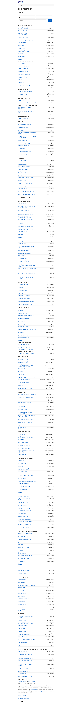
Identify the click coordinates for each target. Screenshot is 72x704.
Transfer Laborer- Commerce (23, 252)
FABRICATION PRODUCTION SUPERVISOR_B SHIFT (27, 481)
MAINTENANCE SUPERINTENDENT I (24, 399)
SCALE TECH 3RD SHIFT (22, 203)
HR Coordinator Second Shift (23, 330)
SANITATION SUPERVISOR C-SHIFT (24, 166)
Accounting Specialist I (22, 56)
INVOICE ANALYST (21, 652)
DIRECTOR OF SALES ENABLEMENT (24, 114)
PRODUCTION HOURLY (22, 243)
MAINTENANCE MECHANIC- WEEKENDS (25, 217)
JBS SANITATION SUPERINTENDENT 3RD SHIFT (26, 639)
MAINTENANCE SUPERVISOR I (23, 407)
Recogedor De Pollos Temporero (23, 382)
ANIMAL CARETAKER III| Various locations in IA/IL (26, 377)
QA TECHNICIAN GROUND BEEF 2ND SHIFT (25, 533)
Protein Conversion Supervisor (23, 515)
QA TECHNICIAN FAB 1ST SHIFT (23, 534)
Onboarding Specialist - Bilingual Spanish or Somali (27, 329)
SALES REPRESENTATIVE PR (23, 599)
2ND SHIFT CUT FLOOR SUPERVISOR (24, 487)
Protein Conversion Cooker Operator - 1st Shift (26, 244)
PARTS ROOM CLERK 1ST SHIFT (23, 66)
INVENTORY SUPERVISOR (22, 651)
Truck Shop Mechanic (22, 406)
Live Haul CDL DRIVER (22, 146)
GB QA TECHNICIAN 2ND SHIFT (23, 536)
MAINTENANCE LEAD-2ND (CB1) (23, 210)
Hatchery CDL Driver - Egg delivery (24, 122)
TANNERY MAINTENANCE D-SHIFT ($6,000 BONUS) (27, 208)
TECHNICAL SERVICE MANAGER (23, 483)
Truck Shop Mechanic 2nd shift (23, 249)
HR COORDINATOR (21, 321)
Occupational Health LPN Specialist (24, 445)
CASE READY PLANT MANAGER (23, 469)
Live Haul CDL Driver (21, 142)
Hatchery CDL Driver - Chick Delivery (24, 124)
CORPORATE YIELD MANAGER (23, 110)
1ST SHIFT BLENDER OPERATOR (23, 489)
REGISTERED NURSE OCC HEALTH (24, 455)
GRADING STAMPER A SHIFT (23, 255)
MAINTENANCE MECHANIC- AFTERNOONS (25, 219)
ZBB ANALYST (20, 79)
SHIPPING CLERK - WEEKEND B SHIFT (24, 85)
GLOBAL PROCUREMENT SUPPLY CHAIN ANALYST (26, 667)
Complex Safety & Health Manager (24, 178)
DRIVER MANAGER (21, 466)
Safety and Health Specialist (23, 169)
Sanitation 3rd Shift (21, 292)
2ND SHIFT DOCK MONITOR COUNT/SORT (25, 91)
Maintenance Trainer (21, 417)
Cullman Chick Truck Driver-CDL (23, 145)
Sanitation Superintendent (22, 633)
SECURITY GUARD (21, 100)
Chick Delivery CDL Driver (22, 153)
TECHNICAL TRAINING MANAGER (24, 309)
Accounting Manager (21, 46)
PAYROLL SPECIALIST (21, 320)
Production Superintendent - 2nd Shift (24, 476)
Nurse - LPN (20, 447)
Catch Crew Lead (21, 374)
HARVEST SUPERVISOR (22, 461)
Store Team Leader (21, 607)
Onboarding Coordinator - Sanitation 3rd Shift (26, 301)
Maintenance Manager (22, 400)
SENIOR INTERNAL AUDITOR (23, 54)
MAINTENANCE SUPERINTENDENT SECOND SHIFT (27, 394)
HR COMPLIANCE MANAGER (23, 338)
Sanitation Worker (21, 614)
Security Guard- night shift (22, 188)
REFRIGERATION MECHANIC (23, 216)
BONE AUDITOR (21, 526)
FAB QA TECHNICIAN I (22, 561)
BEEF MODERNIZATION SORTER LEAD (24, 545)
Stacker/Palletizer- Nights (22, 258)
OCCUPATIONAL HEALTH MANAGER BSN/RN (26, 191)
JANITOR (19, 303)
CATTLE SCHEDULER (21, 674)
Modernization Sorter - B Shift (23, 556)
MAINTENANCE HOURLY (22, 232)
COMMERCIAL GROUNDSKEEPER (23, 167)
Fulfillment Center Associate (23, 198)
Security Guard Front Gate (22, 65)
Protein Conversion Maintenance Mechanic (25, 214)
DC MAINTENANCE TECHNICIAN (23, 496)
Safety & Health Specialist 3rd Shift (24, 440)
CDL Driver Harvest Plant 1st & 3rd (24, 149)
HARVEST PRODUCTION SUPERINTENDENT (25, 484)
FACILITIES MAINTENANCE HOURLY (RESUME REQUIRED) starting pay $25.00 (26, 221)
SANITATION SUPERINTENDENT (24, 622)
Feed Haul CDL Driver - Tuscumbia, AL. (24, 139)
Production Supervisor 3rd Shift (23, 522)
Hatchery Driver (21, 129)
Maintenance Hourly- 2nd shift (23, 411)
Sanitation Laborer (21, 296)
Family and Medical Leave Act (22, 695)
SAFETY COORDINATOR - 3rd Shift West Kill (25, 185)
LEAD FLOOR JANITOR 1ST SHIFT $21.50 (25, 304)
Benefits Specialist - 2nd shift (23, 335)
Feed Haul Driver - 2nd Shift (23, 154)
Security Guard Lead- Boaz (22, 436)
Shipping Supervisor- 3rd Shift (23, 502)
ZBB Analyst (20, 39)
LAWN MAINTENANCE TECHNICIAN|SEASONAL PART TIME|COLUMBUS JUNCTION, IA (26, 366)
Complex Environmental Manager (24, 175)
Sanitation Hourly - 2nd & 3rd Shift (24, 295)
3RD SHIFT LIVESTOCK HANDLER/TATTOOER (26, 93)
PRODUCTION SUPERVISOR (23, 491)
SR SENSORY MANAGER (22, 573)
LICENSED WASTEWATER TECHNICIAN (24, 510)
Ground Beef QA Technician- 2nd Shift (24, 539)
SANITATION (20, 287)
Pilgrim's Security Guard (22, 454)
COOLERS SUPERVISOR (22, 464)
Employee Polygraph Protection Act (22, 693)
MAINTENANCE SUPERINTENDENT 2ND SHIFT (26, 419)
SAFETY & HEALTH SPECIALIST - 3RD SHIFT (25, 183)
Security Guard (20, 171)
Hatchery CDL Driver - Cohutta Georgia (25, 130)
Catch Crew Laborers (21, 373)
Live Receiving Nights (21, 256)
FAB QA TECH (20, 550)
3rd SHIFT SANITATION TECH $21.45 (24, 299)
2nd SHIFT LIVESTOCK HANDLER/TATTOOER (26, 96)
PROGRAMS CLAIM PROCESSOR (23, 35)
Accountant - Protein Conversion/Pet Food (25, 40)
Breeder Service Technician (22, 369)
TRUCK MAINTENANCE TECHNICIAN (24, 231)
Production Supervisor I (22, 460)
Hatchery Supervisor (21, 368)
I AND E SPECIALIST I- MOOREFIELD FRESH (25, 397)
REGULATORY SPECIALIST (22, 571)
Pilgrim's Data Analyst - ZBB (23, 28)
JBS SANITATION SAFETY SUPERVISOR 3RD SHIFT (26, 194)
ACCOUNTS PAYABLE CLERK (23, 37)
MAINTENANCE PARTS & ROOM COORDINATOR (26, 424)
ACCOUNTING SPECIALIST (22, 30)
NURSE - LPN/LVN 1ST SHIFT (23, 439)
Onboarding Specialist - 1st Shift (23, 337)
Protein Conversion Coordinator (23, 504)
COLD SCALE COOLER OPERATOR (23, 527)
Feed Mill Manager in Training (23, 359)
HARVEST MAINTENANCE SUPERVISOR (25, 422)
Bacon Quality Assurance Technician (24, 524)
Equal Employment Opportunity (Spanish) (23, 698)
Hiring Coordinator (21, 312)
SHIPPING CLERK (21, 82)
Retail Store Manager (21, 587)
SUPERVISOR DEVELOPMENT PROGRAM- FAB (26, 353)
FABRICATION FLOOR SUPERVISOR (24, 500)
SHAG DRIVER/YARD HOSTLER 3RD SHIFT (25, 511)
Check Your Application (22, 681)
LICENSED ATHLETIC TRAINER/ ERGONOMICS (26, 177)
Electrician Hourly (21, 425)
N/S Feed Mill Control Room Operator (24, 384)
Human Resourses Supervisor (23, 326)
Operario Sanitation (21, 289)
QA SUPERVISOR (21, 544)
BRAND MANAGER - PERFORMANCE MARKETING (26, 585)
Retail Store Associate (22, 579)
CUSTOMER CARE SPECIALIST (23, 668)
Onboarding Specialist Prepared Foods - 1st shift (26, 327)
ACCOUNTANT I (21, 45)
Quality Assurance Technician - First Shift (25, 555)
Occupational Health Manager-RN (24, 432)
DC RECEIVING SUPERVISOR (23, 507)
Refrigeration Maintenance (22, 427)
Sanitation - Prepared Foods (23, 293)
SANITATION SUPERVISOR (22, 619)
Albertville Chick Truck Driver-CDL (24, 143)
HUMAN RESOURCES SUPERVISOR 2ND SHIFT (26, 315)
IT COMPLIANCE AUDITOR (22, 346)
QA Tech (19, 563)
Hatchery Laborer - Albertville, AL (24, 357)
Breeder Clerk (20, 385)
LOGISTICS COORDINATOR (22, 77)
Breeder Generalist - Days (22, 140)
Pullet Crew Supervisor (22, 513)
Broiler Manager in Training (23, 361)
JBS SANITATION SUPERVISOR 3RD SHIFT (25, 630)
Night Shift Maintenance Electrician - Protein (25, 226)
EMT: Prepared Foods (21, 452)
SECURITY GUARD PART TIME (23, 118)
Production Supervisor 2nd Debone (24, 486)
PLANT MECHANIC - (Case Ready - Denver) (25, 229)
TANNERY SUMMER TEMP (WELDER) (24, 253)
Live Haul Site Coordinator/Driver (24, 380)
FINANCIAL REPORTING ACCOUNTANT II (25, 51)
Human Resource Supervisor (23, 324)
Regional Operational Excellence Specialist (25, 508)
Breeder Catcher (21, 387)
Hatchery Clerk (20, 371)
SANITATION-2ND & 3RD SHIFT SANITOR (25, 519)
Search (50, 20)
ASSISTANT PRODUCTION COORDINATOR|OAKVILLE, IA (23, 34)
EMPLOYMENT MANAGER (22, 313)
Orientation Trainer (21, 310)
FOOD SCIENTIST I (21, 575)
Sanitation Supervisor (22, 620)
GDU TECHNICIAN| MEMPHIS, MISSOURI (25, 388)
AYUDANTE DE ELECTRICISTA (23, 228)
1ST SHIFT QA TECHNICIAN (23, 541)
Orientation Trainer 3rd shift (23, 334)
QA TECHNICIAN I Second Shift (23, 548)
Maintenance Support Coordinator (24, 74)
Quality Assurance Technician (23, 542)
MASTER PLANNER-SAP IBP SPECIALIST (25, 676)
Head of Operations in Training (23, 468)
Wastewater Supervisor (22, 180)
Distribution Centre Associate (23, 588)
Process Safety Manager (22, 160)
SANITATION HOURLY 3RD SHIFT (24, 290)
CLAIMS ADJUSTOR (21, 43)
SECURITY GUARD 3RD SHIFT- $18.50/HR (25, 181)
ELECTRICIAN (20, 223)
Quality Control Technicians (23, 552)
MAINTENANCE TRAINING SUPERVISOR (25, 395)
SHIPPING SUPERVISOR (22, 673)
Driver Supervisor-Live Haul (23, 362)
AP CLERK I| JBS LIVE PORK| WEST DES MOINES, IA (27, 27)
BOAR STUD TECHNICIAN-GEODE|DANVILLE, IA (26, 376)
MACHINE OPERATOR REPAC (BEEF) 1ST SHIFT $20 (26, 276)
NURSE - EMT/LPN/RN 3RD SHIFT (24, 448)
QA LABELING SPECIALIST (22, 553)
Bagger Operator (21, 204)
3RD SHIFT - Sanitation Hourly (23, 284)
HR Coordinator (21, 332)
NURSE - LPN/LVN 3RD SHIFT (23, 442)
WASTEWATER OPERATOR (22, 172)
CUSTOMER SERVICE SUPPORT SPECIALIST (25, 654)
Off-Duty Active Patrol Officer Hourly (24, 192)
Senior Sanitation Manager (22, 642)
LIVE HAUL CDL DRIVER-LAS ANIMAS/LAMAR (25, 658)
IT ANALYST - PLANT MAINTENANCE (24, 344)
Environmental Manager (22, 189)
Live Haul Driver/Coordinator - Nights (24, 151)
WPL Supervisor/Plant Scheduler (23, 598)
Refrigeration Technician (22, 236)
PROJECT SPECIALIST (21, 568)
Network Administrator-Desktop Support (25, 347)
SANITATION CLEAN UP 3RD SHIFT (24, 298)
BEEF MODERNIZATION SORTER (23, 537)
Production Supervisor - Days (23, 516)
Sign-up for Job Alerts (31, 681)
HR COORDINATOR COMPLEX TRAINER (25, 73)
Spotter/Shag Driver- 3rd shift (23, 127)
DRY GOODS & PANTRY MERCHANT (24, 671)
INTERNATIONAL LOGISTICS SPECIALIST (25, 660)
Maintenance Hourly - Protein (23, 225)
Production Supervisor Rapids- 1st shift (25, 521)
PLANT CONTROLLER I (22, 42)
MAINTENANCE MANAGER (22, 471)
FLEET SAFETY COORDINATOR (23, 164)
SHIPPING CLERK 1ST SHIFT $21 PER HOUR (25, 670)
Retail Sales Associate (21, 582)
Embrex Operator (21, 364)
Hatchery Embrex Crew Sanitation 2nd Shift (25, 623)
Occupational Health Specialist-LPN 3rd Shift (25, 437)
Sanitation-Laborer (21, 76)
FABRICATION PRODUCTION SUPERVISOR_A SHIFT (27, 480)
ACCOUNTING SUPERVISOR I (23, 57)
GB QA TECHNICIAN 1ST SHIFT (23, 558)
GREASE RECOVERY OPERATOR (23, 261)
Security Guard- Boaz (21, 434)
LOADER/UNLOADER (21, 63)
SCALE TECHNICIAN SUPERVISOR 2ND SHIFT (26, 349)
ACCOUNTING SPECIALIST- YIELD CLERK (25, 31)
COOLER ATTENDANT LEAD (23, 84)
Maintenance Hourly (21, 234)
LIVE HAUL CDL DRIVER (22, 126)
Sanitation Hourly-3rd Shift (22, 625)
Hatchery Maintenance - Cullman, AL (24, 402)
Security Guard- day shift (22, 186)
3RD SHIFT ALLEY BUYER (22, 94)
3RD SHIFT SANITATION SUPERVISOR (24, 641)
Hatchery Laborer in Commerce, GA (24, 250)
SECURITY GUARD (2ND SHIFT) (23, 68)
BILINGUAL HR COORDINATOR (23, 318)
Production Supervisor (22, 478)
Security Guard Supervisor (22, 463)
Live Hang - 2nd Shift (21, 241)
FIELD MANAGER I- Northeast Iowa (24, 379)
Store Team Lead (21, 590)
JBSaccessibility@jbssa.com (33, 689)
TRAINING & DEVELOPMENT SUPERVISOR (25, 475)
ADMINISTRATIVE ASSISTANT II (23, 71)
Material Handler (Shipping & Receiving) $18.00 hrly (27, 260)
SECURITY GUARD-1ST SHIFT (23, 80)
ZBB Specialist (20, 53)
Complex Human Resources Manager (24, 316)
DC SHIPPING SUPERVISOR (22, 505)
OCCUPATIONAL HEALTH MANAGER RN (25, 443)
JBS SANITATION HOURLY (22, 626)
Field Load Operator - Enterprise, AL (24, 134)
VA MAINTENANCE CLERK (22, 69)
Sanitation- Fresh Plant (22, 285)
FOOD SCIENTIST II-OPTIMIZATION (24, 570)
